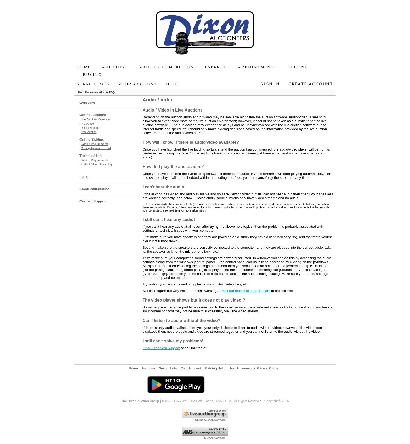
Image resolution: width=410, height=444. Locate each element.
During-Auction (90, 127)
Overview (87, 103)
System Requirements (94, 160)
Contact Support (93, 201)
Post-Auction (88, 132)
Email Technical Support (161, 348)
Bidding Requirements (94, 144)
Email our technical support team (244, 291)
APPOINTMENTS (257, 67)
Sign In (270, 84)
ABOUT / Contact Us (166, 67)
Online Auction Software (210, 420)
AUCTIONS (115, 67)
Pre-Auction (88, 123)
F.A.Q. (84, 177)
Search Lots (93, 84)
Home (84, 67)
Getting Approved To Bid (96, 148)
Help (172, 84)
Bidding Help (215, 368)
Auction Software (214, 438)
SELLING (298, 67)
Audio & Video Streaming (96, 164)
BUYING (92, 74)
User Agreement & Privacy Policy (253, 368)
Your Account (138, 84)
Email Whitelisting (94, 189)
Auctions (148, 368)
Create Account (310, 84)
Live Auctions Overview (95, 119)
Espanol (216, 67)
